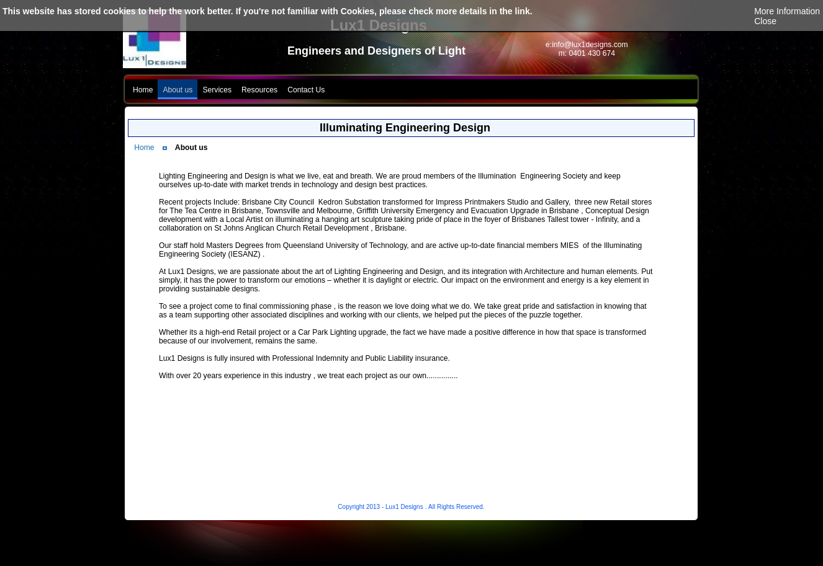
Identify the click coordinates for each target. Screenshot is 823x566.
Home (144, 147)
